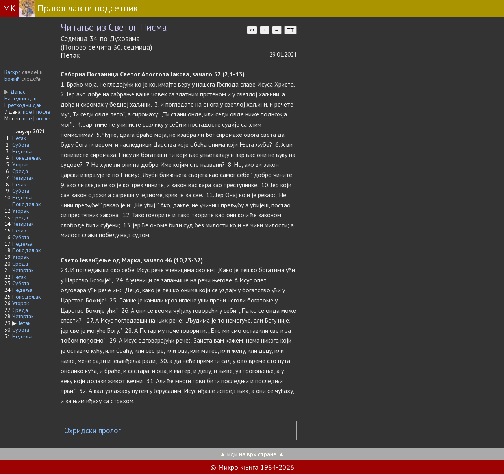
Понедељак (26, 157)
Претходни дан (23, 105)
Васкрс (12, 72)
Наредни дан (20, 98)
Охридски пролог (92, 430)
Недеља (22, 151)
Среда (20, 171)
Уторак (20, 164)
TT (290, 30)
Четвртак (22, 177)
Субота (20, 144)
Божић (12, 78)
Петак (19, 138)
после (43, 111)
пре (27, 111)
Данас (14, 91)
